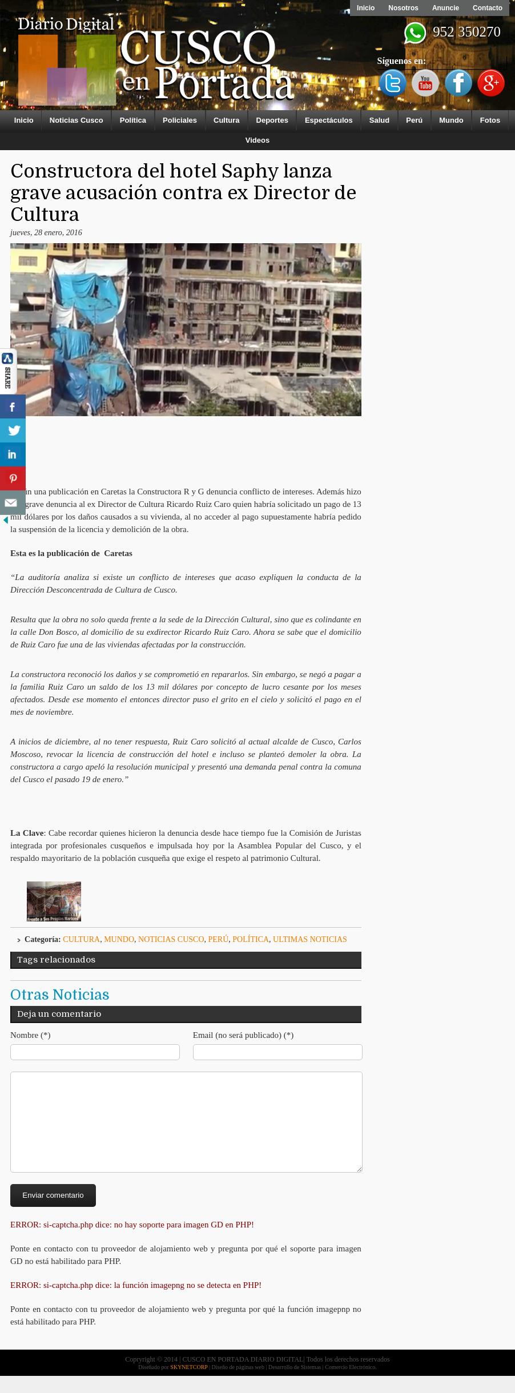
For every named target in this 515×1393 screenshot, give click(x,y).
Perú (414, 120)
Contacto (487, 8)
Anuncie (445, 8)
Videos (257, 140)
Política (133, 120)
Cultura (227, 120)
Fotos (490, 120)
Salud (379, 120)
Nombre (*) (30, 1035)
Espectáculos (329, 120)
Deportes (272, 120)
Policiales (180, 120)
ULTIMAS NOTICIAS (310, 939)
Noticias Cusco (76, 120)
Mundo (451, 120)
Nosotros (403, 8)
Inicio (366, 8)
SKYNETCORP (188, 1384)
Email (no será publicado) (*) (243, 1035)
